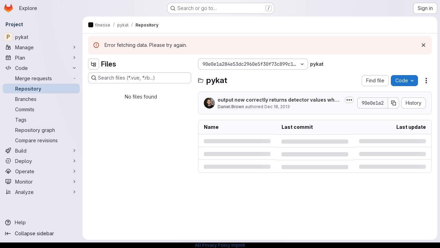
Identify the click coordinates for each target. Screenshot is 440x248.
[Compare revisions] (41, 140)
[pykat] (41, 37)
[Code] (41, 68)
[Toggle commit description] (349, 100)
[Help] (41, 222)
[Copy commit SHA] (393, 102)
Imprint (238, 245)
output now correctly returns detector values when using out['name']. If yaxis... (279, 100)
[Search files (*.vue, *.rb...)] (139, 77)
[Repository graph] (41, 130)
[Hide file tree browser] (93, 64)
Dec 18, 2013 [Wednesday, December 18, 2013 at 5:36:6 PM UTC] (277, 106)
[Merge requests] (41, 78)
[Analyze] (41, 192)
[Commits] (41, 109)
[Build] (41, 150)
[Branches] (41, 99)
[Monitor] (41, 181)
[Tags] (41, 119)
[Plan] (41, 57)
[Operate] (41, 171)
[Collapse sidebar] (41, 233)
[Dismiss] (423, 45)
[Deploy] (41, 161)
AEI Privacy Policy (212, 245)
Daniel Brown (231, 106)
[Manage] (41, 47)
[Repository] (41, 88)
